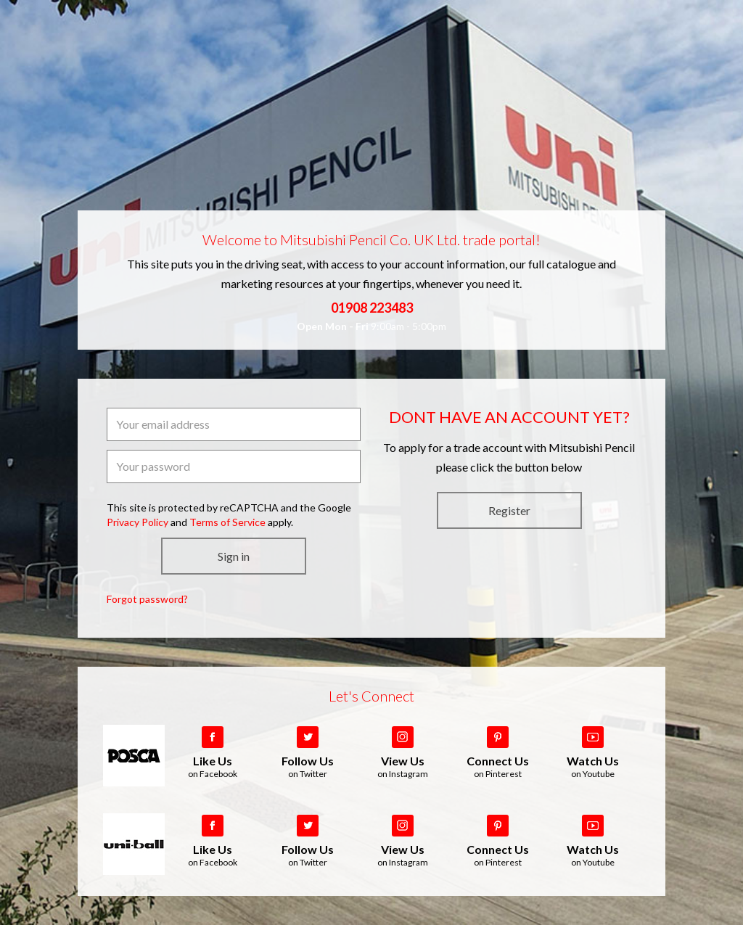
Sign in (234, 556)
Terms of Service (227, 522)
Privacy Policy (137, 522)
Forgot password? (147, 599)
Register (509, 510)
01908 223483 (372, 308)
